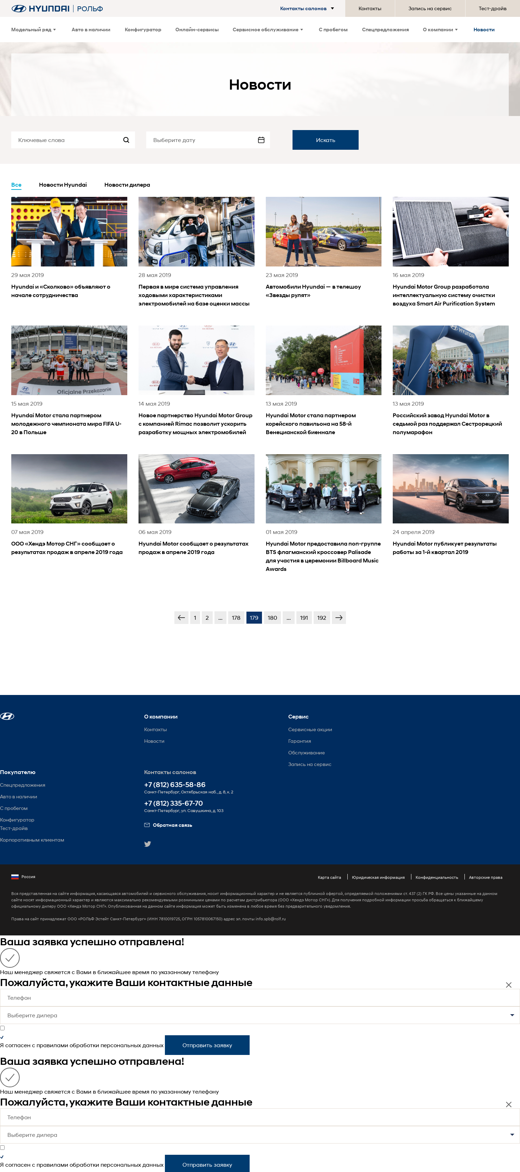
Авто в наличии (91, 29)
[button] (308, 8)
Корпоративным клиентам (32, 840)
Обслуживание (306, 752)
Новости (484, 29)
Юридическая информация (378, 877)
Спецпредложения (385, 29)
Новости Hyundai (63, 184)
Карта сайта (329, 877)
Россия (23, 877)
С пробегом (333, 29)
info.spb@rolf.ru (271, 918)
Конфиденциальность (437, 877)
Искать (325, 139)
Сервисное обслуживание (268, 29)
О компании (440, 29)
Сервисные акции (310, 729)
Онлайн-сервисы (197, 29)
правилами (52, 1045)
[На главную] (40, 8)
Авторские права (485, 877)
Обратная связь (168, 825)
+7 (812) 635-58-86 (175, 785)
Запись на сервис (430, 8)
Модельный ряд (33, 29)
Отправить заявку (207, 1045)
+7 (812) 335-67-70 (173, 803)
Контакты (370, 8)
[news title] (69, 257)
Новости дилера (127, 184)
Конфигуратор (143, 29)
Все (16, 184)
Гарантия (299, 741)
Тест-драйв (493, 8)
